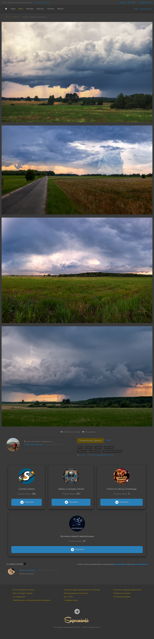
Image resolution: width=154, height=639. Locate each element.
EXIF (108, 440)
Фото (8, 17)
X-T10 (82, 455)
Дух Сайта (68, 597)
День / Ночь (144, 2)
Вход (136, 9)
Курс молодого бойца (22, 593)
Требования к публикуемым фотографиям (32, 600)
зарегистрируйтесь (139, 564)
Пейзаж (16, 17)
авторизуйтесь (120, 564)
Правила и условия (122, 593)
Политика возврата (121, 597)
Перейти (26, 502)
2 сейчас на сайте (42, 2)
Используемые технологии (75, 593)
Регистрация (146, 9)
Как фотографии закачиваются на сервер (82, 590)
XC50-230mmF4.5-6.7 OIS (102, 455)
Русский (131, 2)
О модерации (19, 597)
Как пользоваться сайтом (24, 590)
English (122, 2)
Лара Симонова (27, 570)
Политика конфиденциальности (127, 590)
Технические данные (90, 440)
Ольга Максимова (33, 444)
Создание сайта (71, 600)
